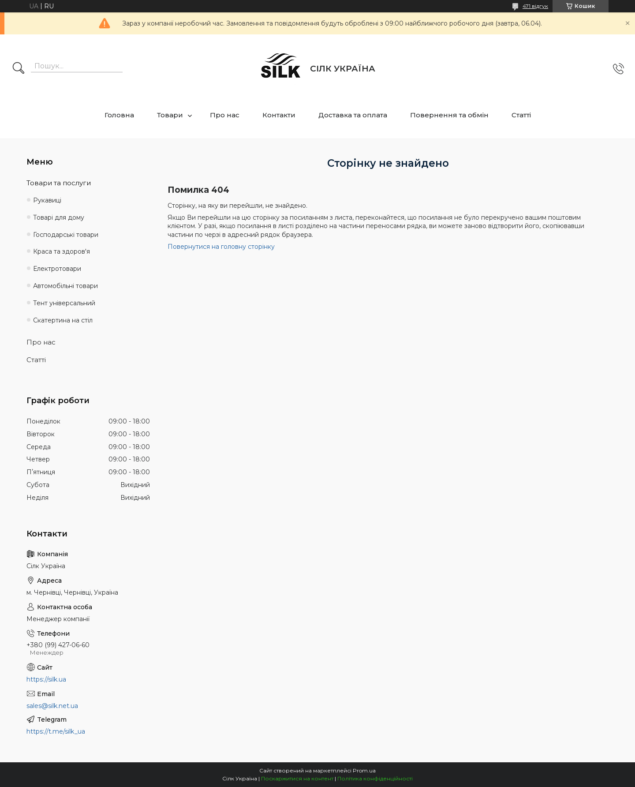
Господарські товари (65, 235)
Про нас (224, 115)
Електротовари (57, 269)
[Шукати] (18, 68)
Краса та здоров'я (61, 251)
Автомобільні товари (65, 286)
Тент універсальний (64, 303)
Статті (521, 115)
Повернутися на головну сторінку (221, 247)
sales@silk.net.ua (52, 706)
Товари (170, 115)
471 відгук (535, 6)
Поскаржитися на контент (297, 778)
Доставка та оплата (352, 115)
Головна (119, 115)
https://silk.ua (46, 679)
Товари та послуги (58, 183)
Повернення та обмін (449, 115)
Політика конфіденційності (375, 778)
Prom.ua (364, 770)
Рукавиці (47, 200)
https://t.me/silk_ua (55, 731)
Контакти (278, 115)
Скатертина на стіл (63, 320)
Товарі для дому (58, 217)
